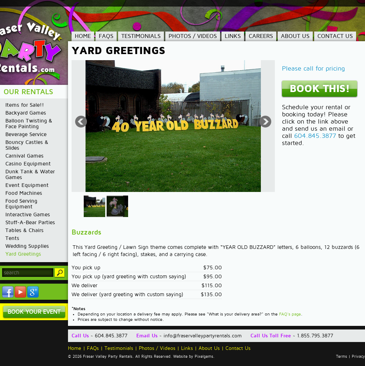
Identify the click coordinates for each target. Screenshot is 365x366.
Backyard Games (25, 113)
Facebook (8, 292)
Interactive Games (27, 214)
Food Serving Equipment (21, 204)
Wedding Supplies (27, 246)
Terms (341, 357)
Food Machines (23, 193)
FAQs (106, 36)
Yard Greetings (23, 254)
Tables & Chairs (24, 230)
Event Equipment (27, 185)
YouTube (20, 292)
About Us (295, 36)
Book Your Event (34, 311)
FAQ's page (290, 314)
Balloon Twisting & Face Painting (28, 123)
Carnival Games (24, 156)
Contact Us (335, 36)
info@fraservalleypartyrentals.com (203, 335)
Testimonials (141, 36)
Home (83, 36)
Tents (12, 238)
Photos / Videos (193, 36)
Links (233, 36)
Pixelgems (204, 357)
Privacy (358, 357)
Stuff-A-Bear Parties (30, 222)
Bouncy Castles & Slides (26, 145)
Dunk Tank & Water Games (30, 174)
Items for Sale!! (24, 105)
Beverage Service (26, 134)
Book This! (319, 89)
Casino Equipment (28, 164)
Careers (261, 36)
